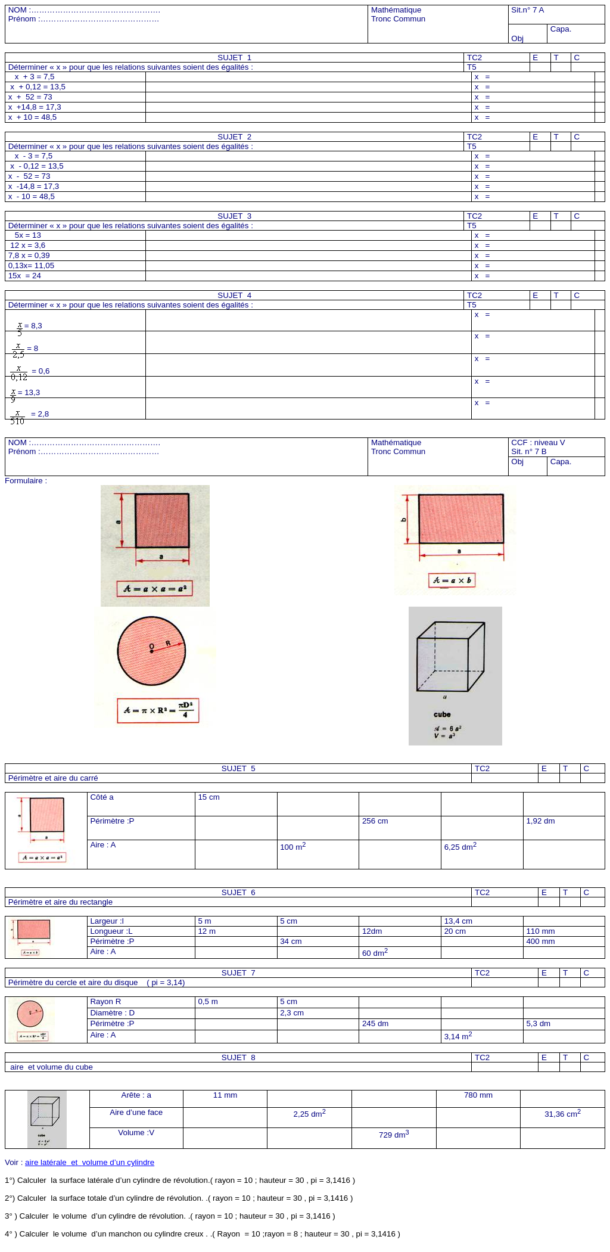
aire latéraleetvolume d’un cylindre (89, 1162)
